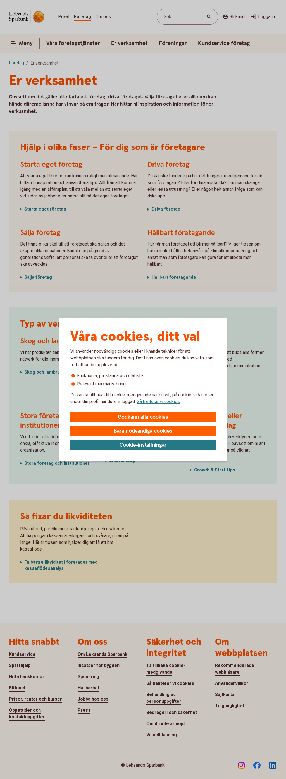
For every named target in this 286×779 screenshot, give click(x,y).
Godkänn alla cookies (143, 417)
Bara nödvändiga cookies (143, 431)
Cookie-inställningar (143, 445)
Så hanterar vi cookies (158, 401)
